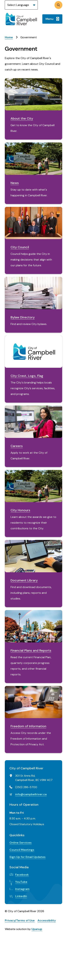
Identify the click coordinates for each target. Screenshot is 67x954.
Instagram (22, 889)
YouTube (21, 882)
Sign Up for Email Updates (27, 857)
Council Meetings (21, 850)
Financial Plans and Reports (31, 650)
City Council (20, 247)
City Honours (20, 510)
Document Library (24, 580)
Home (9, 37)
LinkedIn (21, 896)
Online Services (20, 842)
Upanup (36, 929)
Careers (17, 446)
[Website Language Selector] (21, 5)
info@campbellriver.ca (31, 794)
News (15, 183)
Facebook (22, 875)
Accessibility (47, 920)
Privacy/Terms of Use (20, 920)
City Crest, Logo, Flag (27, 376)
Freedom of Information (28, 726)
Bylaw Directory (23, 317)
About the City (22, 118)
